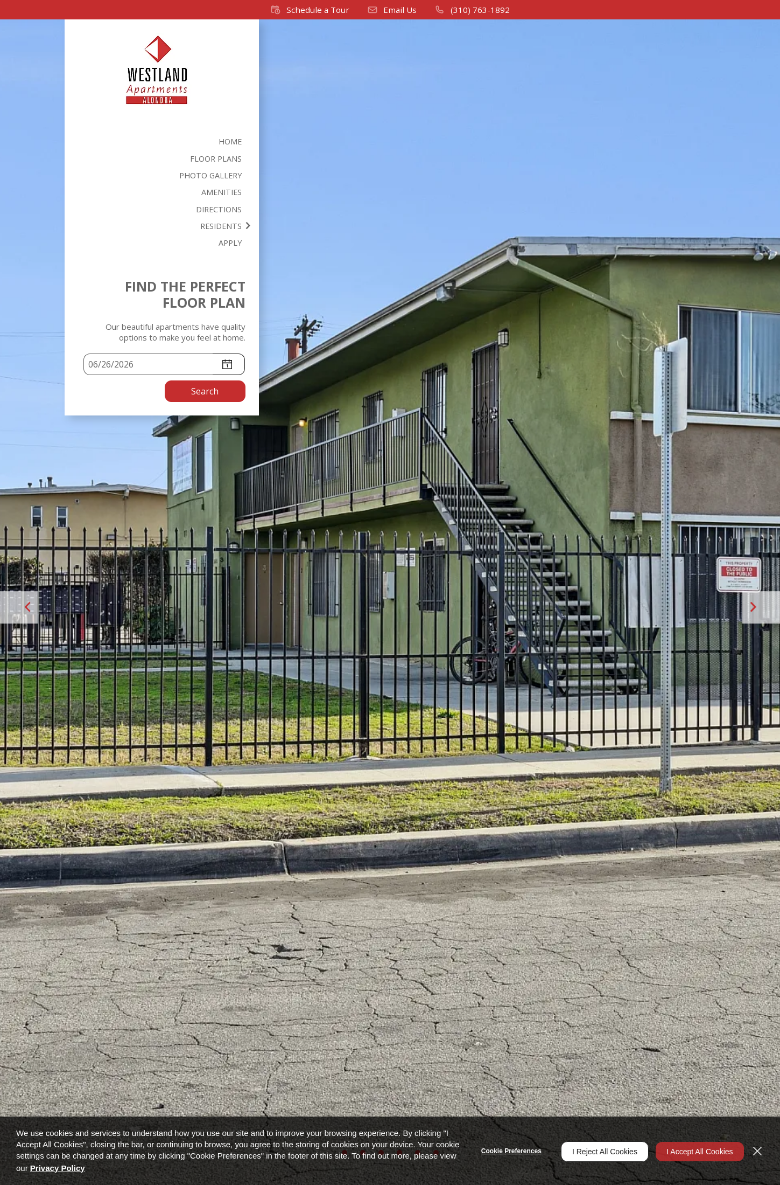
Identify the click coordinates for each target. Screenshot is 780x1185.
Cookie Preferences (504, 1151)
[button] (311, 9)
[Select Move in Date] (148, 367)
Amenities (224, 193)
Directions (221, 210)
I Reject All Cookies (597, 1151)
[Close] (757, 1151)
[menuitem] (161, 141)
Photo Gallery (212, 176)
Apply (233, 245)
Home (233, 141)
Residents (223, 228)
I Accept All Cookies (696, 1151)
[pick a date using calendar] (229, 367)
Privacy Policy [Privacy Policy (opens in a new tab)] (101, 1168)
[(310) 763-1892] (471, 9)
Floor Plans (218, 159)
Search (205, 394)
